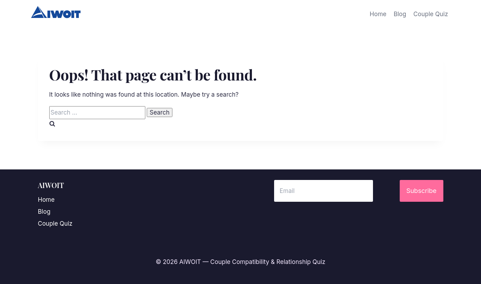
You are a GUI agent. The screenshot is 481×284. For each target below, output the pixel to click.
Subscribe (421, 190)
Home (378, 14)
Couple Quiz (430, 14)
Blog (400, 14)
